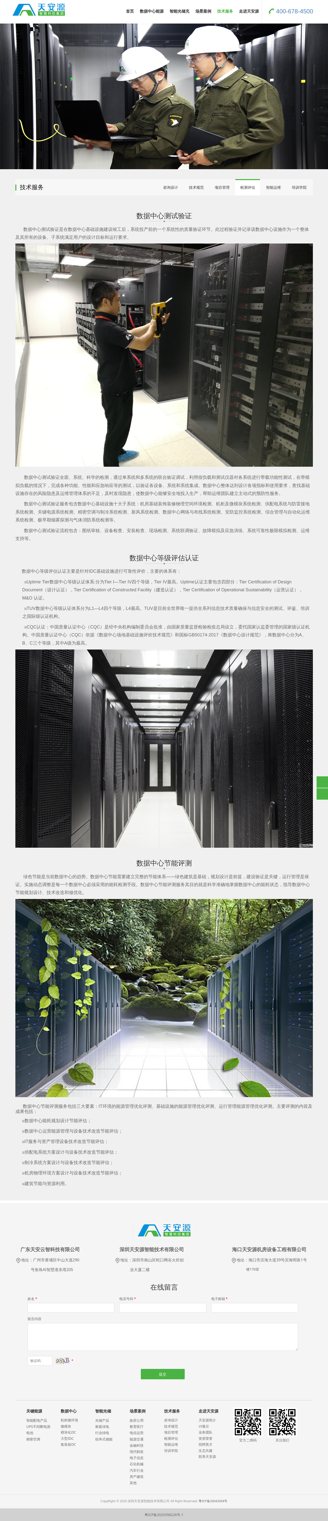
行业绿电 (102, 1432)
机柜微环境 (69, 1420)
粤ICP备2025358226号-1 (164, 1514)
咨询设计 (170, 187)
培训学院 (299, 187)
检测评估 (247, 187)
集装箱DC (68, 1444)
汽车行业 (137, 1470)
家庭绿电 (102, 1426)
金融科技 (137, 1445)
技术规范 (196, 187)
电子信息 (137, 1457)
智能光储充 (179, 11)
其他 (133, 1482)
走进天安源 (249, 11)
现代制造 (137, 1451)
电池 (29, 1432)
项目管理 (222, 187)
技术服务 (225, 11)
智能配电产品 (36, 1420)
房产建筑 (137, 1476)
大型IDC (67, 1438)
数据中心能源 (152, 11)
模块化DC (68, 1432)
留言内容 (34, 1318)
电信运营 (137, 1432)
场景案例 (203, 11)
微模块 (66, 1426)
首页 (130, 11)
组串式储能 (104, 1439)
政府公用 (137, 1420)
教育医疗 (137, 1426)
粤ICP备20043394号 (213, 1501)
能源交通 (137, 1439)
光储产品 (102, 1420)
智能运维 (273, 187)
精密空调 (33, 1439)
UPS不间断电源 (38, 1426)
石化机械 (137, 1464)
